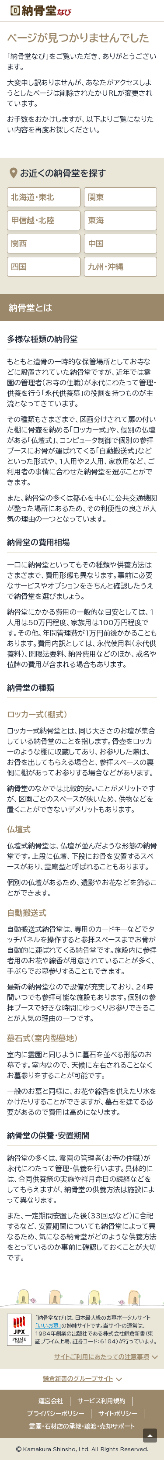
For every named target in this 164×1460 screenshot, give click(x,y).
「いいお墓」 (48, 1325)
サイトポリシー (117, 1414)
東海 (96, 220)
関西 (19, 243)
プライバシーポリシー (55, 1414)
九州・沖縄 (105, 266)
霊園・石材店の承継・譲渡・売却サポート (82, 1426)
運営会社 (50, 1401)
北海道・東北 (32, 197)
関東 (96, 197)
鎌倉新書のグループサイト (78, 1379)
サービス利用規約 (101, 1401)
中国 (96, 243)
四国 (19, 266)
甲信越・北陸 (32, 220)
